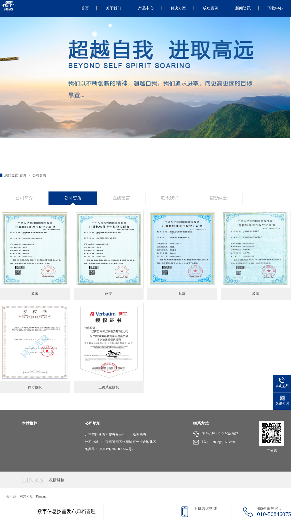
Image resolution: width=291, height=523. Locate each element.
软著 (35, 294)
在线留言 (121, 198)
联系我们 (169, 198)
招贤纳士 (218, 198)
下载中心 (275, 8)
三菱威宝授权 (108, 387)
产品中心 (146, 8)
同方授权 (35, 387)
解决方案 (178, 8)
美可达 (11, 496)
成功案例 (210, 8)
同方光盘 (26, 496)
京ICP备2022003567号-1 (117, 449)
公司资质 (39, 175)
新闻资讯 (243, 8)
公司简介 (24, 198)
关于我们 (113, 8)
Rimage (41, 496)
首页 (85, 8)
